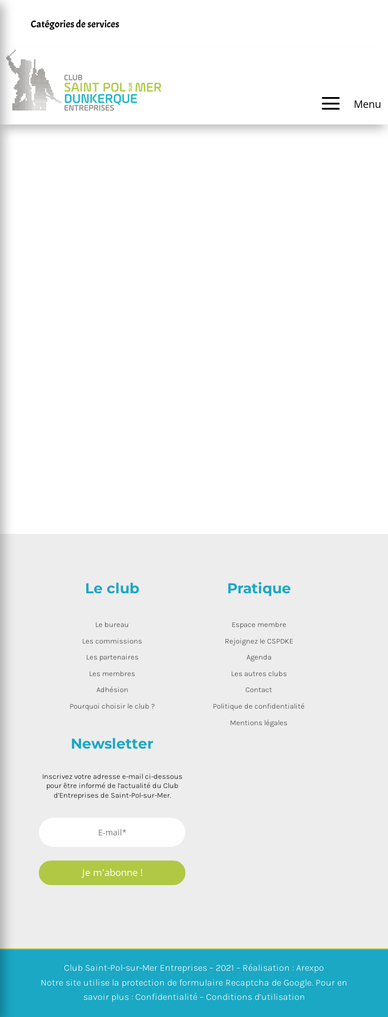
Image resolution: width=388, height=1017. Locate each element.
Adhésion (112, 689)
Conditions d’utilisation (255, 996)
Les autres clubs (259, 673)
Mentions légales (259, 722)
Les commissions (112, 641)
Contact (258, 689)
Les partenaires (112, 657)
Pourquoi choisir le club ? (112, 706)
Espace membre (259, 624)
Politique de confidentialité (259, 706)
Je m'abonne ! (112, 872)
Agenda (259, 657)
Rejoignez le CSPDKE (259, 641)
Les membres (112, 673)
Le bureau (112, 624)
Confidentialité (166, 996)
